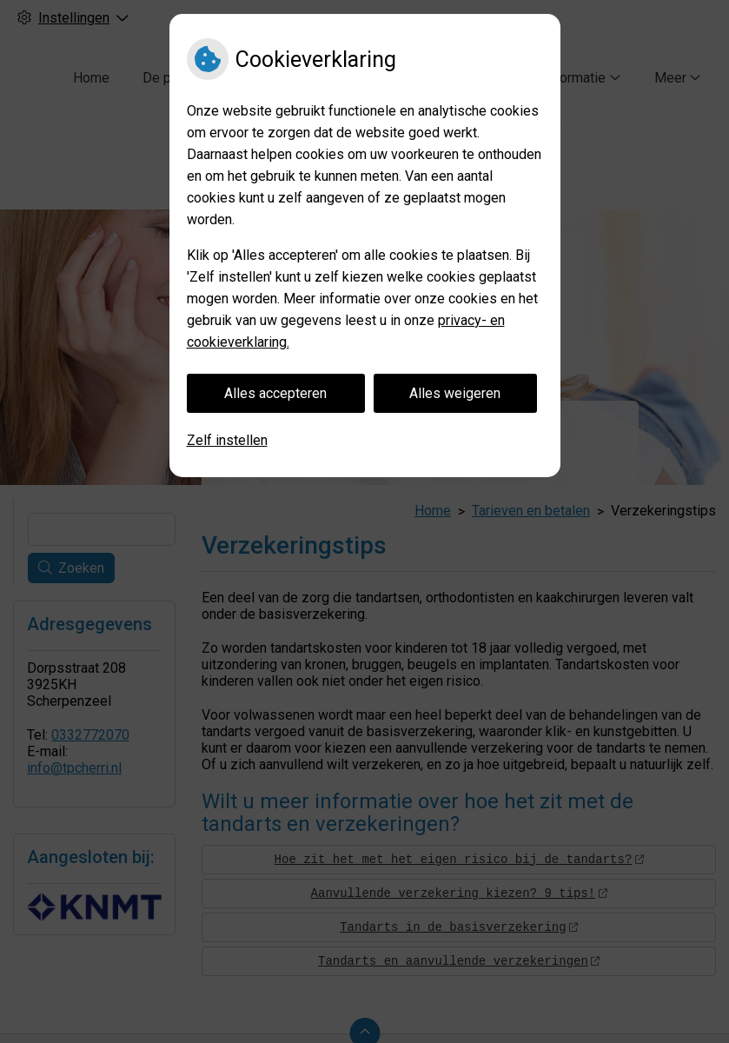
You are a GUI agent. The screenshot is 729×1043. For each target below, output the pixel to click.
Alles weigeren (454, 393)
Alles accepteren (275, 393)
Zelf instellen (227, 440)
